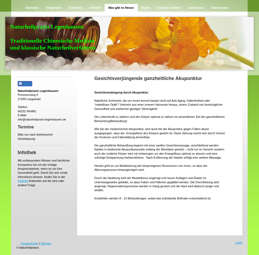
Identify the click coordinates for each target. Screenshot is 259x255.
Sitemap (45, 243)
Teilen (25, 84)
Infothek (23, 180)
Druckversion (27, 243)
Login (238, 242)
